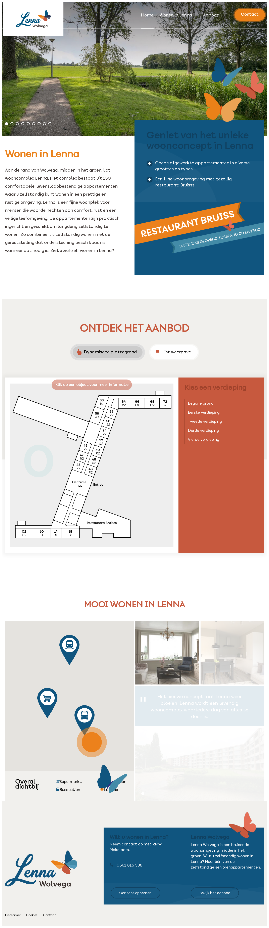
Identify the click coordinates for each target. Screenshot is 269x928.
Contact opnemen (135, 893)
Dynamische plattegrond (107, 352)
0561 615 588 (126, 865)
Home (147, 15)
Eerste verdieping (204, 412)
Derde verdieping (203, 430)
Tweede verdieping (205, 421)
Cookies (32, 915)
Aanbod (211, 15)
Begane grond (201, 403)
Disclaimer (12, 915)
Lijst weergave (173, 352)
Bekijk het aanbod (214, 893)
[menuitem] (147, 20)
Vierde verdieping (203, 439)
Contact (250, 14)
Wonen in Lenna (176, 15)
